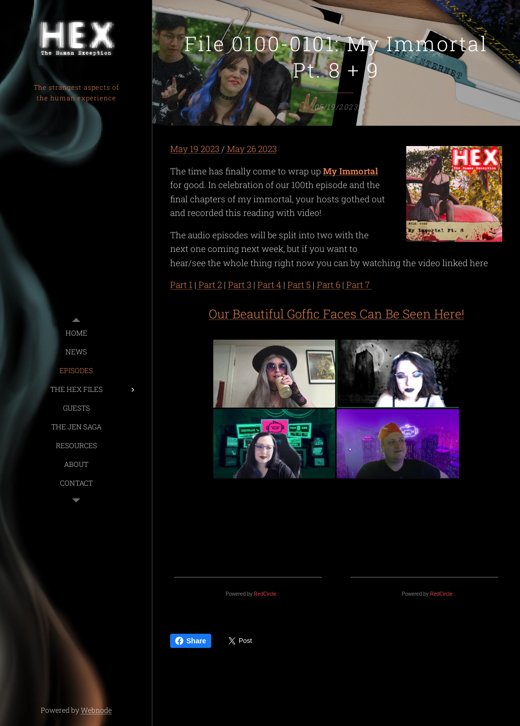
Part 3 (239, 285)
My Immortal (350, 171)
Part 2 (209, 285)
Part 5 (299, 285)
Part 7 (358, 285)
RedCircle (265, 594)
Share (190, 641)
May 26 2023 (251, 149)
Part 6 (328, 285)
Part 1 (181, 285)
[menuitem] (76, 333)
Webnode (96, 710)
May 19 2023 (195, 149)
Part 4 (269, 285)
